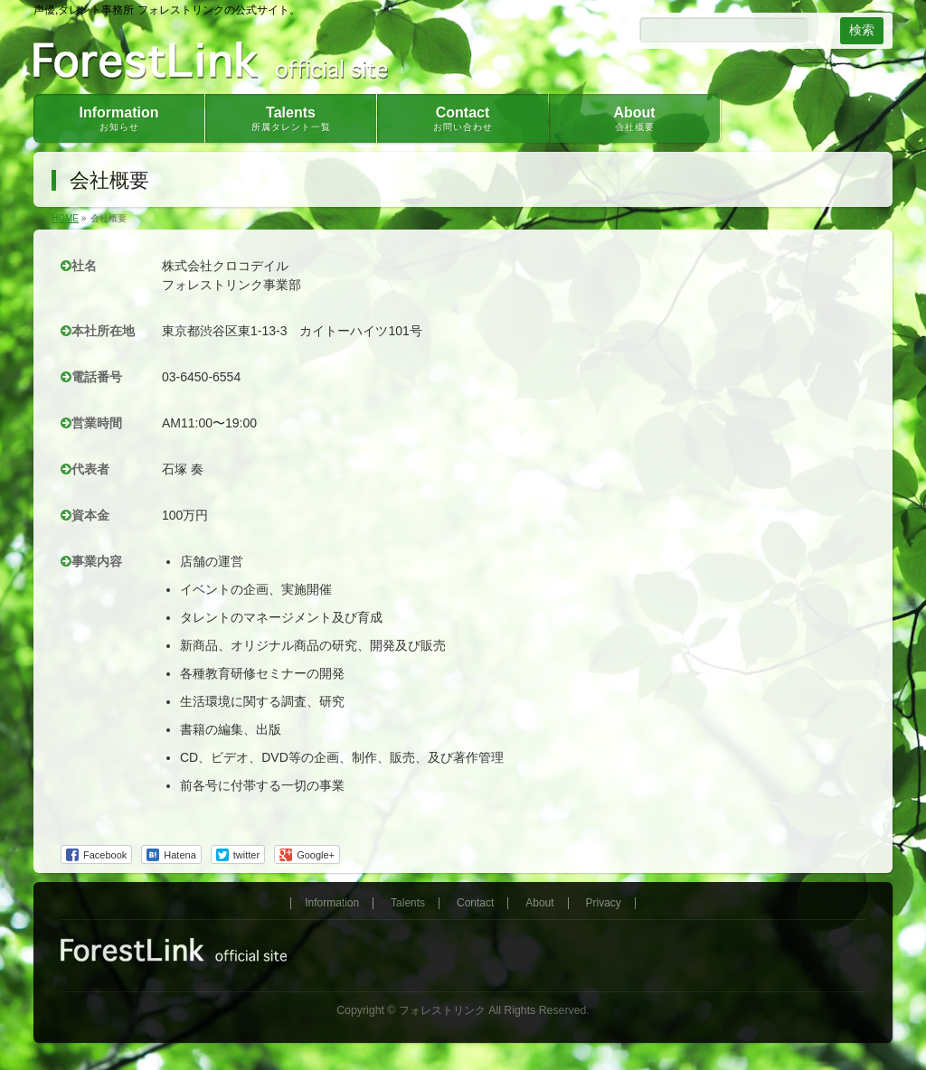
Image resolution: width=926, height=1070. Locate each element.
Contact (475, 903)
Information (332, 903)
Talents (408, 903)
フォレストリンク (442, 1010)
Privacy (603, 903)
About (539, 903)
